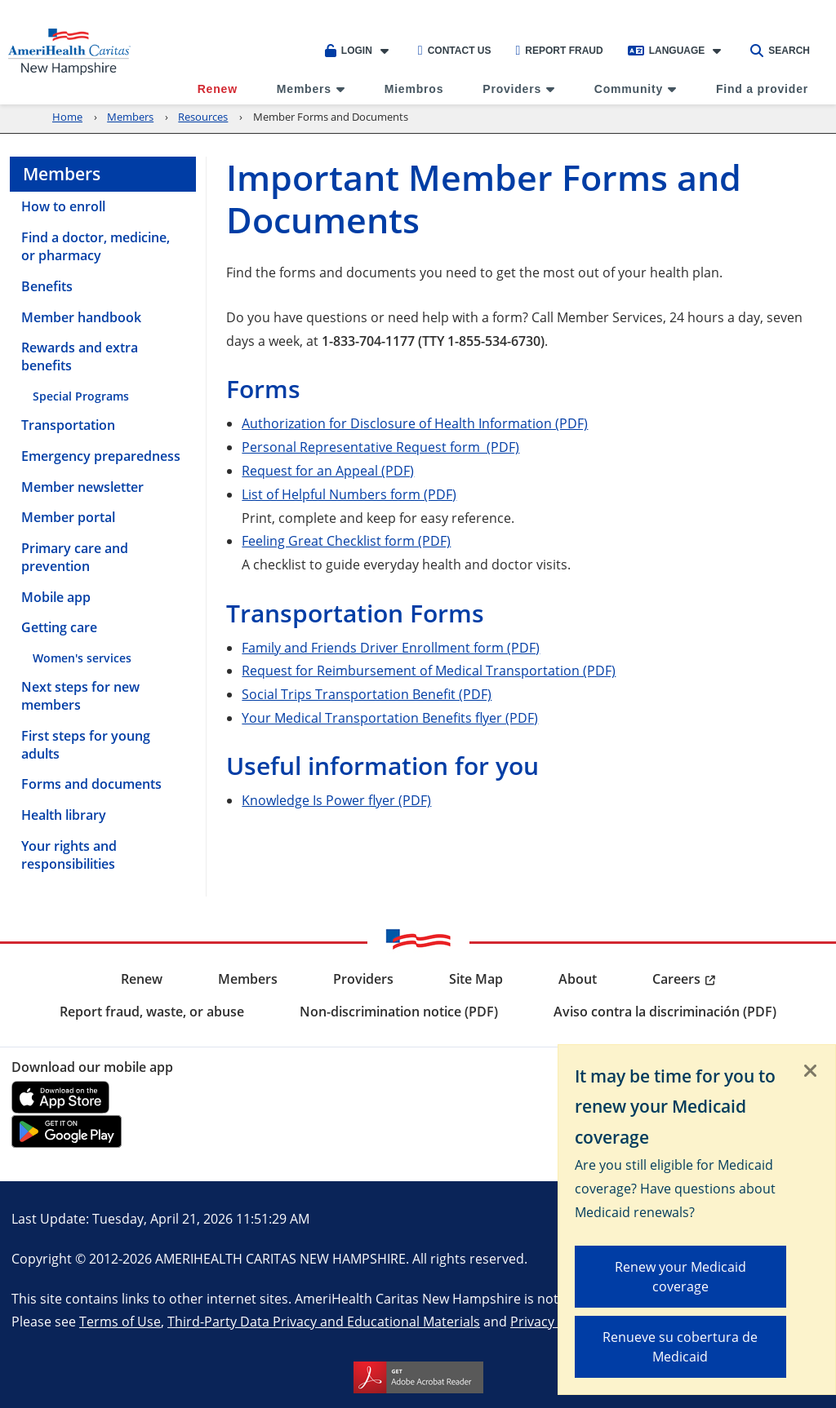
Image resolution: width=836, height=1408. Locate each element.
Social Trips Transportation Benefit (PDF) (366, 693)
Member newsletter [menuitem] (82, 487)
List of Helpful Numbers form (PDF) (349, 494)
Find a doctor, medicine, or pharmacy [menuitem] (95, 246)
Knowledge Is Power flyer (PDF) (336, 799)
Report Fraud (559, 50)
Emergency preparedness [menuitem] (100, 456)
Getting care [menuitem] (59, 627)
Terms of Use (120, 1321)
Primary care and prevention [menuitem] (74, 557)
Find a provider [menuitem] (762, 88)
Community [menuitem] (628, 88)
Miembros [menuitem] (414, 88)
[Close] (810, 1072)
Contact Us (454, 50)
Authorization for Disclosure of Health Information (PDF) (415, 423)
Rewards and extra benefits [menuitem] (79, 356)
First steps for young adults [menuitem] (85, 745)
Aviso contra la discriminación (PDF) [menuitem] (665, 1012)
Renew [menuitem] (218, 88)
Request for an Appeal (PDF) (328, 470)
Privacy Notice (554, 1321)
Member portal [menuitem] (68, 517)
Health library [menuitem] (63, 815)
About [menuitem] (577, 979)
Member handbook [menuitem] (81, 317)
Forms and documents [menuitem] (91, 784)
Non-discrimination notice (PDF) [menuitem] (399, 1012)
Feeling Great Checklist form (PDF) (346, 540)
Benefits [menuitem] (47, 286)
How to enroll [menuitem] (63, 206)
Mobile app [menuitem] (56, 597)
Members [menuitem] (304, 88)
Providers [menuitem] (511, 88)
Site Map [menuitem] (476, 979)
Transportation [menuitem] (68, 425)
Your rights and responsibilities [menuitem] (69, 855)
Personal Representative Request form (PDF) (380, 446)
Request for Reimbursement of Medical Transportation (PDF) (429, 670)
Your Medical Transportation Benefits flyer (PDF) (390, 717)
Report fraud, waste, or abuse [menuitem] (152, 1012)
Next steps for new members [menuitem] (80, 696)
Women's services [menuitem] (82, 658)
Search (780, 50)
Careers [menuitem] (676, 979)
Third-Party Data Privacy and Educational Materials (323, 1321)
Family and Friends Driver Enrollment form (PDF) (391, 647)
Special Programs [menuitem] (81, 396)
